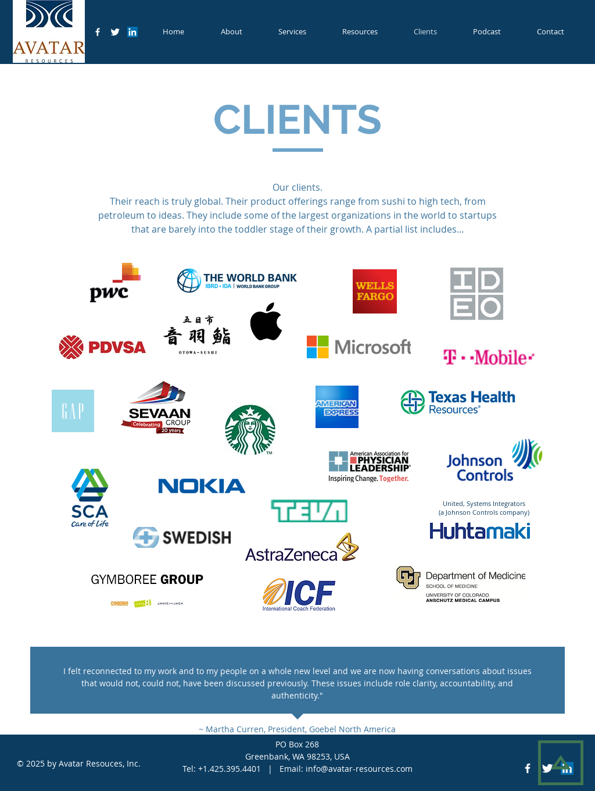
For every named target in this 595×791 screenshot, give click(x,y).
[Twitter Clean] (115, 32)
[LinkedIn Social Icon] (132, 32)
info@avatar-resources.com (359, 768)
